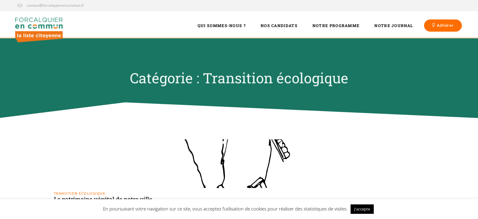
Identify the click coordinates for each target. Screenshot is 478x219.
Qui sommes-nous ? (222, 25)
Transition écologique (79, 193)
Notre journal (393, 25)
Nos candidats (279, 25)
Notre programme (336, 25)
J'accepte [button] (362, 209)
